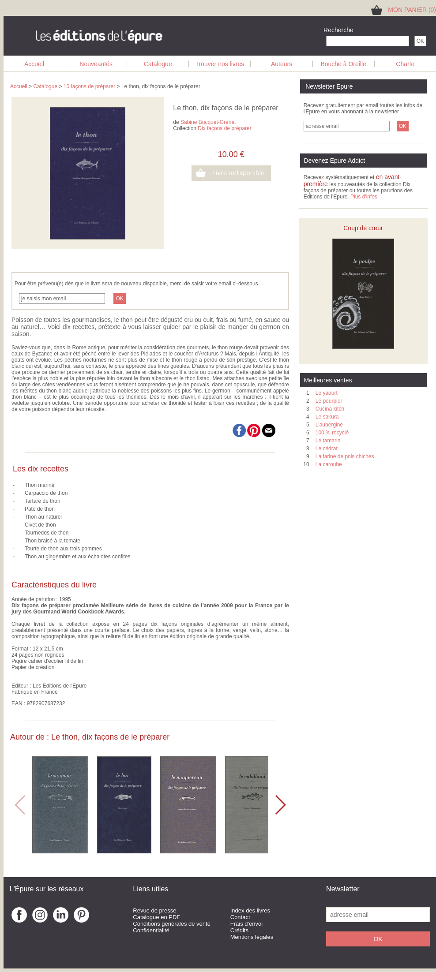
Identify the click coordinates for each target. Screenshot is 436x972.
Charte (405, 63)
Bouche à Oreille (343, 63)
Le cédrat (327, 448)
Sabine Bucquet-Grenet (208, 122)
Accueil (34, 63)
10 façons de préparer (89, 86)
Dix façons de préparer (224, 128)
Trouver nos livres (219, 63)
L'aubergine (329, 425)
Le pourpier (329, 401)
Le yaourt (327, 393)
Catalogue (158, 63)
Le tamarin (328, 440)
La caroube (329, 464)
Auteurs (281, 63)
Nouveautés (96, 63)
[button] (280, 805)
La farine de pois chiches (345, 456)
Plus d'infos (363, 197)
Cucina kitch (330, 409)
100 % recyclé (332, 433)
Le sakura (327, 417)
